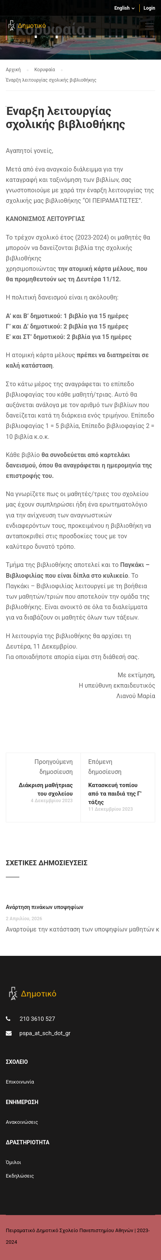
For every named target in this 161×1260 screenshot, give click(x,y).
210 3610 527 (36, 1018)
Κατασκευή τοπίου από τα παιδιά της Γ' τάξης (114, 794)
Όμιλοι (13, 1162)
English (122, 8)
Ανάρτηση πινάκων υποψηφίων (44, 907)
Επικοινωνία (20, 1082)
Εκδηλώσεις (20, 1176)
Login (149, 8)
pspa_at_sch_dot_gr (44, 1033)
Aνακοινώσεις (22, 1122)
